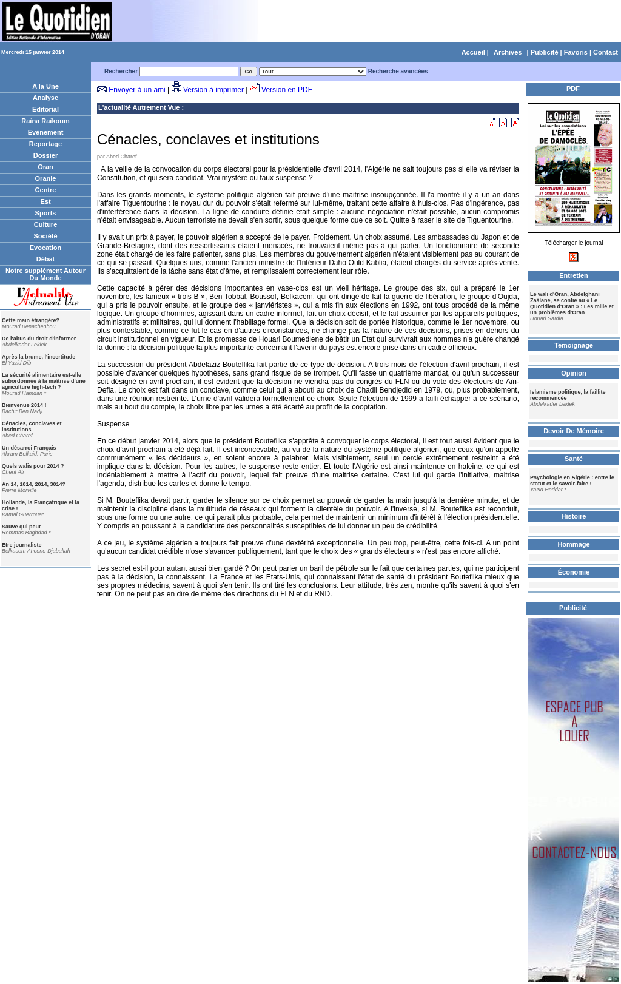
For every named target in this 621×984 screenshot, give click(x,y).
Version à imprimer (213, 90)
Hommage (573, 544)
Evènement (46, 132)
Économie (574, 572)
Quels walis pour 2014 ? (33, 466)
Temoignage (573, 345)
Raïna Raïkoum (45, 120)
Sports (45, 213)
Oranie (45, 178)
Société (45, 236)
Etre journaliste (22, 545)
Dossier (45, 155)
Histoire (574, 516)
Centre (45, 190)
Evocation (46, 247)
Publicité (545, 52)
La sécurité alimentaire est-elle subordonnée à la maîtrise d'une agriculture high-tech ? (44, 381)
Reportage (45, 143)
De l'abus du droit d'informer (39, 338)
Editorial (45, 109)
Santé (574, 458)
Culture (46, 224)
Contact (605, 52)
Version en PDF (286, 90)
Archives (508, 52)
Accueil (473, 52)
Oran (45, 166)
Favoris (576, 52)
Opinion (573, 373)
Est (45, 201)
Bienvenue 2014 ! (24, 405)
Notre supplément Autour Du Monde (45, 274)
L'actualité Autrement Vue (139, 107)
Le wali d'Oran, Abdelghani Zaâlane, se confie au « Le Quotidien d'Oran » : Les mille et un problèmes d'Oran (572, 303)
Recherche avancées (398, 71)
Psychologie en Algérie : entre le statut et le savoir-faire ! (572, 480)
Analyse (45, 97)
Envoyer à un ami (137, 90)
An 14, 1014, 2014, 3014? (33, 484)
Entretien (573, 275)
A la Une (45, 86)
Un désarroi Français (29, 448)
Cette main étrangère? (30, 320)
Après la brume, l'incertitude (38, 357)
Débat (45, 259)
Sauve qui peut (21, 527)
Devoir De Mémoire (573, 430)
